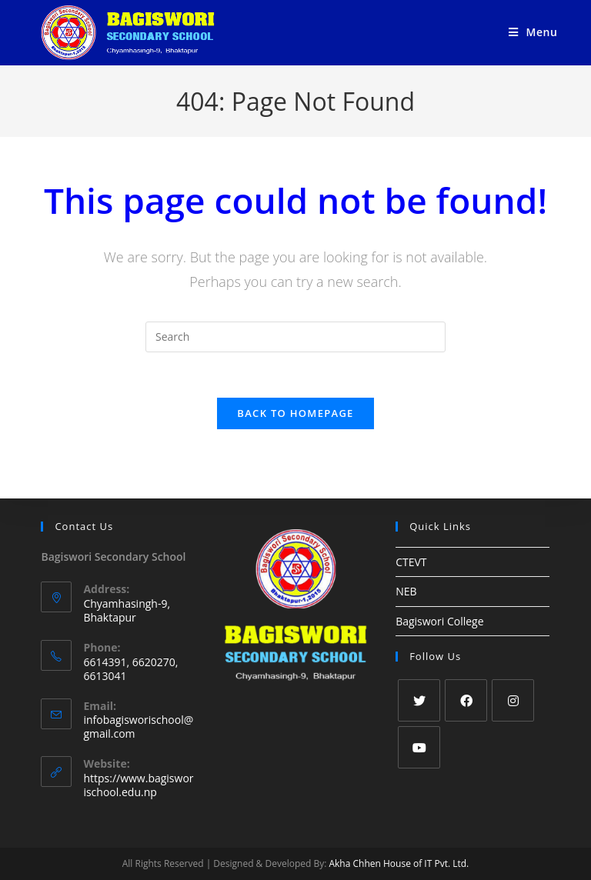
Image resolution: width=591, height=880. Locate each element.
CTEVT (411, 562)
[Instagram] (513, 700)
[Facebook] (466, 700)
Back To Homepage (295, 414)
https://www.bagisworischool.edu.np (138, 785)
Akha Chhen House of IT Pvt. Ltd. (399, 863)
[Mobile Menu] (533, 32)
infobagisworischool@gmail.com (138, 727)
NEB (406, 592)
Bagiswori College (439, 621)
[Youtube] (419, 747)
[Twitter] (419, 700)
